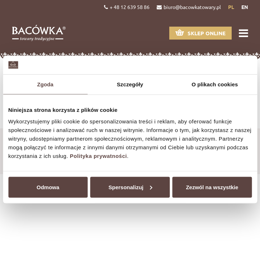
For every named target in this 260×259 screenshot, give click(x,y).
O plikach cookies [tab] (215, 84)
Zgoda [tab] (45, 84)
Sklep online (200, 33)
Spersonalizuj (130, 187)
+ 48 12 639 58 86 (127, 7)
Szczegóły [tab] (130, 84)
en (244, 7)
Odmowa (48, 187)
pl (231, 7)
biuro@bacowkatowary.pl (189, 7)
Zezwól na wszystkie (212, 187)
